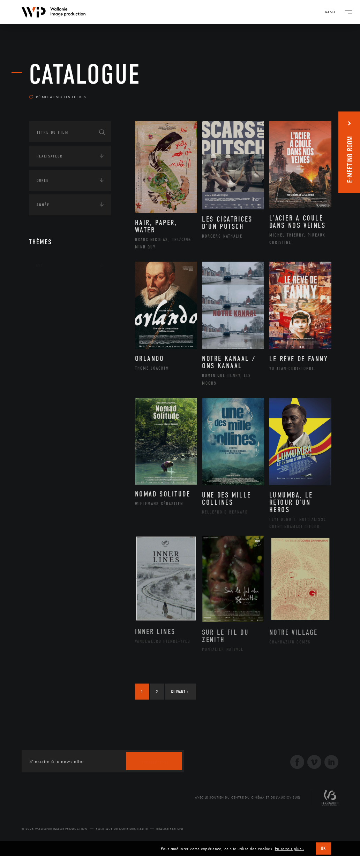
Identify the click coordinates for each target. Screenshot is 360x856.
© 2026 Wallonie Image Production (55, 829)
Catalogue (85, 75)
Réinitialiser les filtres (57, 96)
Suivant (180, 691)
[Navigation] (332, 12)
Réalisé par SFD (169, 829)
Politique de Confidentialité (122, 829)
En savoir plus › (289, 848)
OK (323, 848)
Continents (48, 287)
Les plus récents (306, 92)
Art (39, 265)
